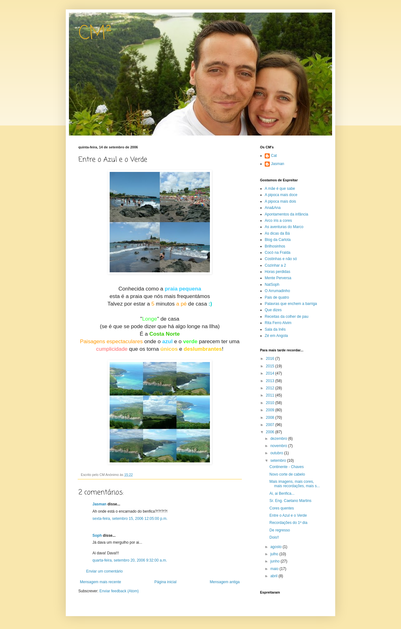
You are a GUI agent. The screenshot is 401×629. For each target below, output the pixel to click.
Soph (97, 535)
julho (274, 554)
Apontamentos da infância (286, 214)
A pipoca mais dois (280, 201)
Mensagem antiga (225, 582)
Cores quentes (281, 508)
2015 (270, 366)
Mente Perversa (278, 278)
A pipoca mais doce (281, 195)
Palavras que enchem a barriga (291, 303)
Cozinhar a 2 (275, 265)
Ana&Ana (273, 207)
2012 (270, 388)
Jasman (99, 504)
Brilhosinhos (275, 246)
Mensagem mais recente (100, 582)
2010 (270, 403)
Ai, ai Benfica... (281, 493)
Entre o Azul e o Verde (288, 515)
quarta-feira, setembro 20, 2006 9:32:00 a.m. (129, 560)
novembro (279, 446)
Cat (274, 155)
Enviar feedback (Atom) (118, 591)
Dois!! (274, 537)
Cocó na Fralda (277, 252)
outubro (277, 453)
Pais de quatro (277, 297)
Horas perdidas (277, 271)
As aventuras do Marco (284, 227)
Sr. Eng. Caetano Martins (290, 500)
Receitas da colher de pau (286, 316)
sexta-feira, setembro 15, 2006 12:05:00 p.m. (129, 518)
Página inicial (165, 582)
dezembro (279, 438)
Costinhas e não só (281, 259)
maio (274, 569)
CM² (95, 33)
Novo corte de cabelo (287, 474)
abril (274, 576)
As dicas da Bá (277, 233)
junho (275, 561)
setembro (278, 460)
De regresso (279, 530)
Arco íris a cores (278, 220)
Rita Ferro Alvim (278, 323)
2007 (270, 425)
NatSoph (272, 284)
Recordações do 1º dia (288, 522)
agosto (276, 547)
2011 (270, 395)
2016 (270, 358)
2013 (270, 381)
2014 (270, 373)
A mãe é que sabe (280, 188)
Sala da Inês (275, 329)
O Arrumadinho (277, 291)
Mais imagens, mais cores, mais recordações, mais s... (294, 483)
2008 (270, 417)
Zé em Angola (276, 335)
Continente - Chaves (286, 467)
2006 (270, 432)
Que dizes (273, 310)
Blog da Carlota (278, 239)
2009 (270, 410)
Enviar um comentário (104, 571)
